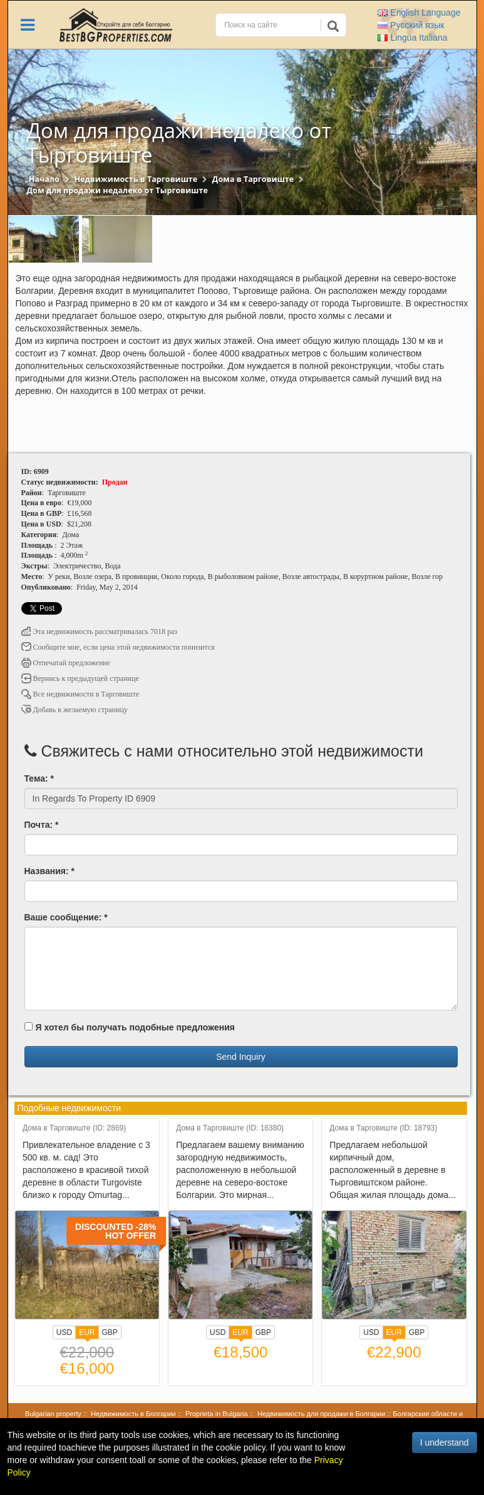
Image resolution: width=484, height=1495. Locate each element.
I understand (444, 1442)
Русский (411, 25)
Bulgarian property (53, 1413)
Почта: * (41, 825)
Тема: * (39, 778)
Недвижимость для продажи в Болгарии (321, 1413)
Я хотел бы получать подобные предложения (129, 1027)
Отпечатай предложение (66, 662)
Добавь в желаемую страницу (74, 709)
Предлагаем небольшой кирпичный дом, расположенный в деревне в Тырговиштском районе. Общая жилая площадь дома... (392, 1170)
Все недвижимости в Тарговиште (80, 694)
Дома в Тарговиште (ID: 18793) (383, 1128)
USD (64, 1332)
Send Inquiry (240, 1057)
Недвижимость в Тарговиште (135, 179)
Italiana (412, 38)
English (419, 13)
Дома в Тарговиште (253, 179)
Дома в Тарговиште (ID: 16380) (230, 1128)
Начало (44, 179)
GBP (110, 1332)
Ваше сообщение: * (66, 917)
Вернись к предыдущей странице (80, 678)
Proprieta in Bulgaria (216, 1413)
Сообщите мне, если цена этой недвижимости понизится (118, 647)
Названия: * (49, 871)
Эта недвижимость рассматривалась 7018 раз (99, 631)
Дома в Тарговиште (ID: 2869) (74, 1128)
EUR (87, 1333)
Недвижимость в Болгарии (133, 1413)
